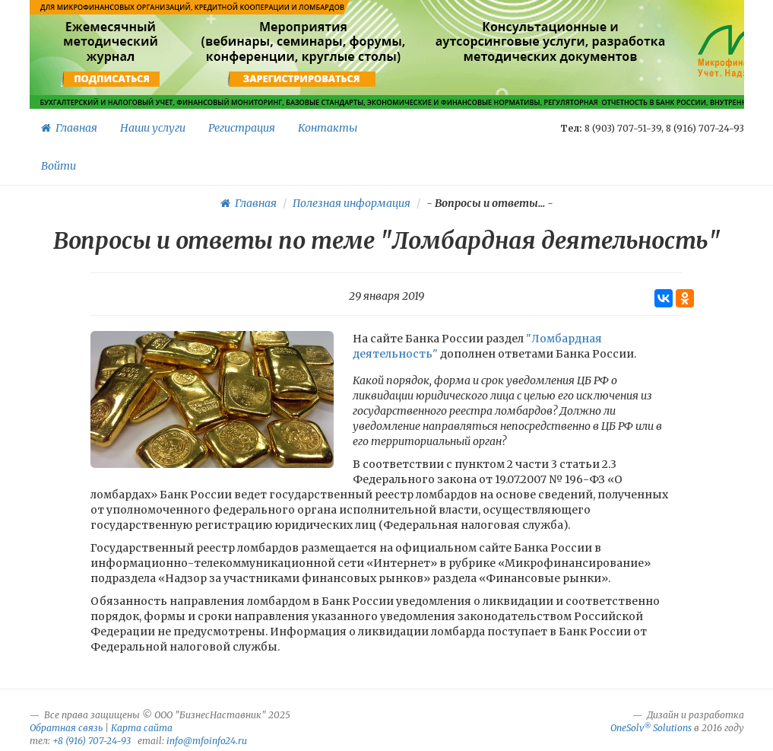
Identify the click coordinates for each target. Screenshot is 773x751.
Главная (69, 128)
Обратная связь (66, 727)
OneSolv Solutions (651, 727)
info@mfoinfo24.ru (206, 740)
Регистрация (241, 128)
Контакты (327, 128)
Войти (58, 166)
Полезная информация (351, 203)
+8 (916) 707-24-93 (91, 740)
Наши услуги (152, 128)
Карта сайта (142, 727)
